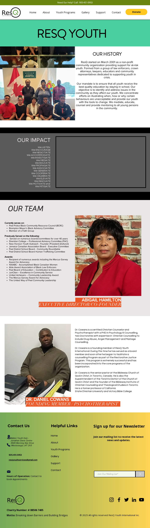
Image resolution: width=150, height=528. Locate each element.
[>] (140, 474)
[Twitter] (126, 500)
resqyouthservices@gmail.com (23, 460)
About (54, 442)
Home (54, 435)
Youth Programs (58, 449)
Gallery (55, 456)
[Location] (9, 437)
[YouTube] (141, 500)
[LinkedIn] (134, 500)
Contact (56, 470)
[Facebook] (119, 500)
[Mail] (9, 472)
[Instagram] (111, 500)
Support (55, 463)
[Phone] (9, 444)
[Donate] (136, 12)
